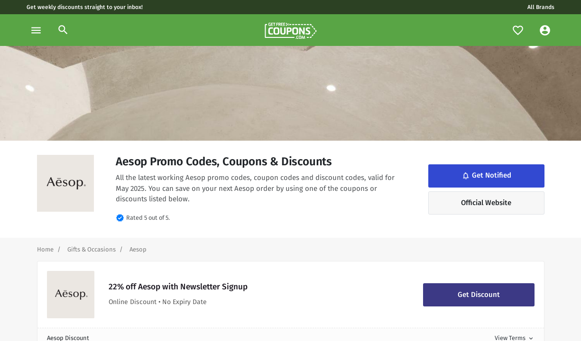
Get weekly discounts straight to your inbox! (85, 7)
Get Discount (479, 294)
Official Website (486, 202)
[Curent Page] (138, 249)
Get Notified (486, 175)
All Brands (540, 7)
